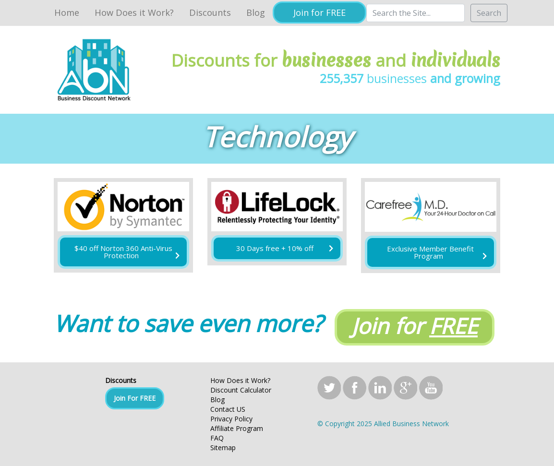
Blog (255, 12)
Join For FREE (135, 398)
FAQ (217, 437)
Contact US (227, 409)
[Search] (415, 13)
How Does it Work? (134, 12)
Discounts (210, 12)
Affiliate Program (236, 428)
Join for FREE (319, 12)
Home (66, 12)
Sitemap (223, 447)
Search (489, 13)
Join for (414, 325)
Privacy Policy (231, 418)
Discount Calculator (240, 389)
